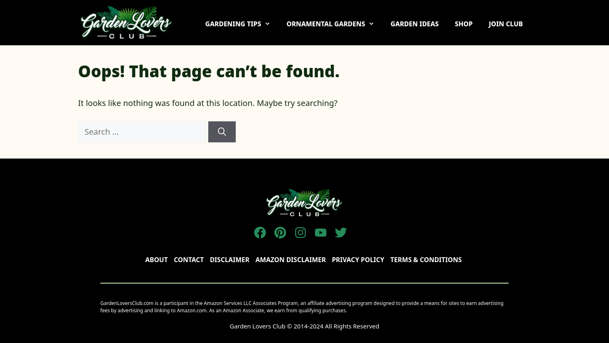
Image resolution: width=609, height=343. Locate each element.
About (156, 259)
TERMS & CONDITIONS (425, 259)
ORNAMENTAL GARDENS (334, 24)
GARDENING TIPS (242, 24)
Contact (189, 259)
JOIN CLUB (506, 23)
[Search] (222, 131)
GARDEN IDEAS (415, 23)
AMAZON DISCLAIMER (291, 259)
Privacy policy (358, 259)
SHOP (464, 23)
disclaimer (230, 259)
